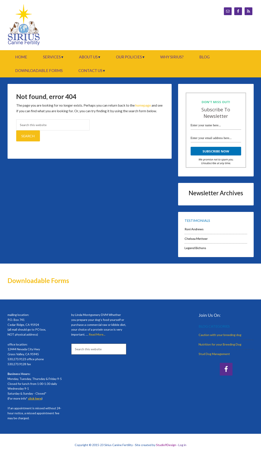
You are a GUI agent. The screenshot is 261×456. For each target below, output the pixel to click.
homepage (143, 105)
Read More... (97, 334)
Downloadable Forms (38, 280)
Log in (182, 445)
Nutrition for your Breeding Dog (220, 344)
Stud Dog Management (214, 354)
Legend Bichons (195, 248)
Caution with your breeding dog (220, 335)
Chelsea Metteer (196, 238)
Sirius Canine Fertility (44, 25)
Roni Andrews (194, 229)
